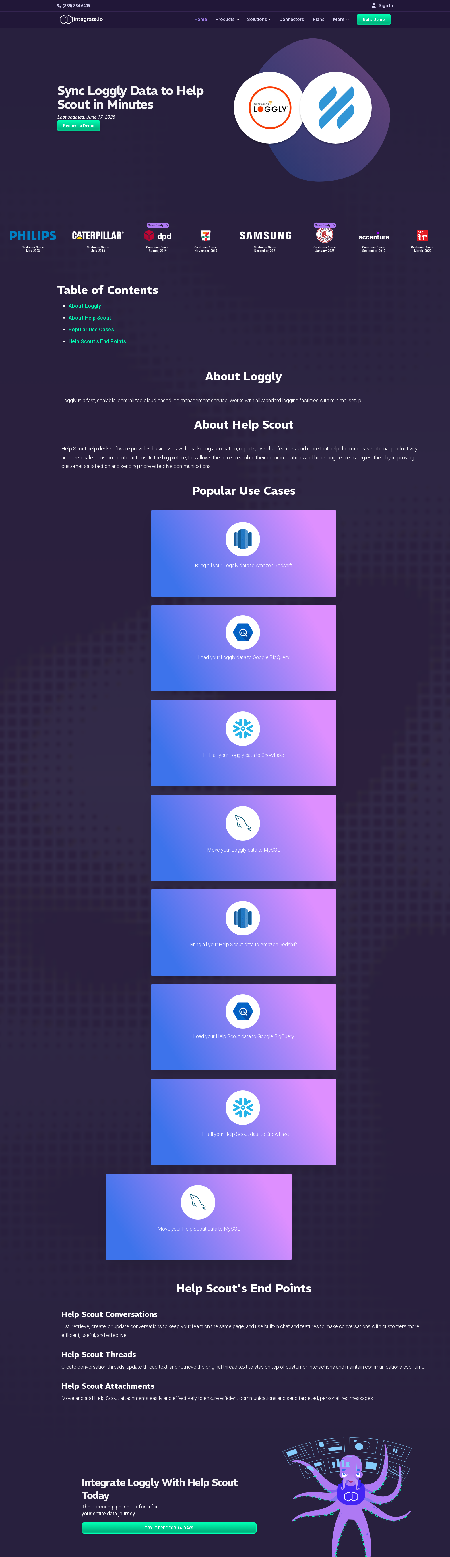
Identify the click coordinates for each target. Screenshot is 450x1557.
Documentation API (264, 1492)
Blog (249, 1453)
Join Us (369, 1492)
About (367, 1476)
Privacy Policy (259, 1515)
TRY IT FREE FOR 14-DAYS (169, 959)
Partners (370, 1484)
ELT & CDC (143, 1469)
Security (253, 1500)
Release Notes (148, 1515)
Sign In (382, 5)
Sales (138, 1492)
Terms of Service (377, 1551)
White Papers (375, 1461)
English (368, 1513)
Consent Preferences (266, 1531)
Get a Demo (376, 20)
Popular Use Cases (91, 329)
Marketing (143, 1484)
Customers (372, 1453)
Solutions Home (149, 1453)
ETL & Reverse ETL (152, 1461)
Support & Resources (266, 1469)
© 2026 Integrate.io (74, 1551)
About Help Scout (90, 318)
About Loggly (85, 306)
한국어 (368, 1528)
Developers (144, 1507)
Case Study (158, 221)
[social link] (60, 1498)
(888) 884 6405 (73, 5)
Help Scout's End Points (97, 341)
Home (198, 20)
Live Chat (254, 1461)
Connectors (292, 20)
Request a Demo (78, 125)
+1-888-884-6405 (81, 1485)
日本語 (368, 1520)
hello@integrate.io (81, 1469)
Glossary (254, 1523)
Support (141, 1500)
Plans (319, 20)
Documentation (260, 1484)
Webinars (370, 1469)
